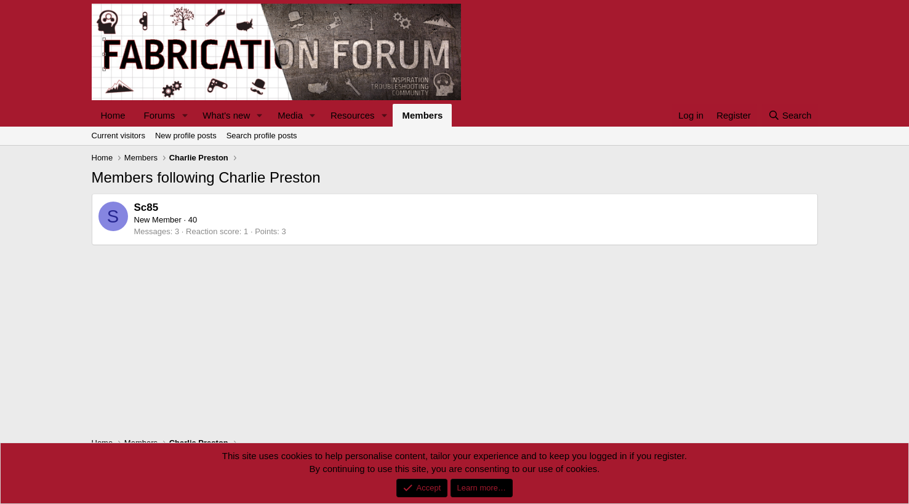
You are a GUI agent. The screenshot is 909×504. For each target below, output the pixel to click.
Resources (352, 115)
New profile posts (186, 135)
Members (422, 115)
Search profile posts (261, 135)
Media (290, 115)
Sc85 (146, 207)
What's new (226, 115)
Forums (159, 115)
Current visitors (118, 135)
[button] (184, 115)
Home (113, 115)
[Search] (790, 115)
